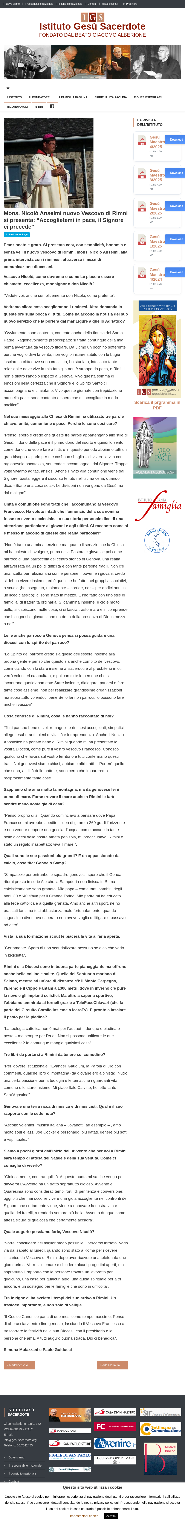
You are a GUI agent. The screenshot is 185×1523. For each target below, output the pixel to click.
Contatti (91, 3)
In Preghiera (130, 3)
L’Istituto (14, 97)
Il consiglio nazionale (70, 3)
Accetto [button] (111, 1516)
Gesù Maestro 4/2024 (157, 274)
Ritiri (39, 106)
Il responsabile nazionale (39, 3)
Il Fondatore (39, 97)
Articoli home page (17, 234)
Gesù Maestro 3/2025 (157, 175)
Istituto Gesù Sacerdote (93, 26)
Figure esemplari (148, 97)
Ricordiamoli (17, 106)
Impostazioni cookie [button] (84, 1516)
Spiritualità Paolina (111, 97)
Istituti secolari (110, 3)
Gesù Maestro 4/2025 (157, 142)
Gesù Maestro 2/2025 (157, 208)
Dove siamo (13, 3)
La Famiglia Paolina (72, 97)
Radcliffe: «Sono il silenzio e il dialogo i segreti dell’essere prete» (22, 1365)
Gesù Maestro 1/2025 (157, 241)
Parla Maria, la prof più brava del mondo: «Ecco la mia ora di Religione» (114, 1365)
